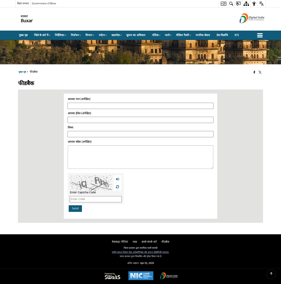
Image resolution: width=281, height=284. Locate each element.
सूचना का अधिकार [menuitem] (135, 35)
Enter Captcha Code (83, 192)
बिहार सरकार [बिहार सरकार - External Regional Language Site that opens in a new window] (23, 3)
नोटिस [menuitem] (156, 35)
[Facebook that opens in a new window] (254, 72)
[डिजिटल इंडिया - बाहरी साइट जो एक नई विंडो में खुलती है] (247, 27)
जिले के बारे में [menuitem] (42, 35)
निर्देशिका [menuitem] (61, 35)
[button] (260, 35)
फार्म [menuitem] (168, 35)
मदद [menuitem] (135, 242)
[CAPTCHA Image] (91, 183)
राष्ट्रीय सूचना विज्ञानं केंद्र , (122, 252)
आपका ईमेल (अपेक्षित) (79, 114)
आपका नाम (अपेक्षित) (79, 99)
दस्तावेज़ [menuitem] (116, 35)
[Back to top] (271, 274)
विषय (70, 128)
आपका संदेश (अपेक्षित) (80, 142)
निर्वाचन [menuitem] (76, 35)
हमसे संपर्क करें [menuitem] (149, 242)
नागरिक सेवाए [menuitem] (203, 35)
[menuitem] (223, 3)
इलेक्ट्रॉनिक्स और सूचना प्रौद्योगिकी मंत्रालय (151, 252)
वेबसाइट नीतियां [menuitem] (120, 242)
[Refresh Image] (117, 187)
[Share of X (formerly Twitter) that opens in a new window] (260, 72)
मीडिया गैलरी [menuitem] (183, 35)
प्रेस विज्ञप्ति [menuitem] (222, 35)
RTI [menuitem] (237, 35)
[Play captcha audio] (118, 179)
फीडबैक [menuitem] (165, 242)
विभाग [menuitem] (89, 35)
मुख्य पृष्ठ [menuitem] (23, 35)
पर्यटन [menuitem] (103, 35)
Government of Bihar (44, 3)
